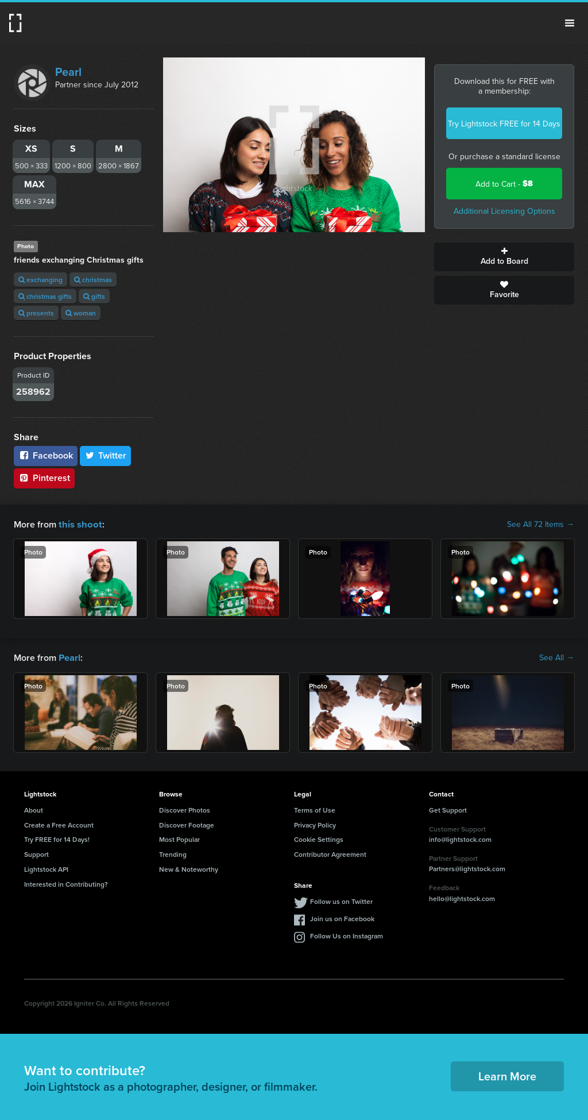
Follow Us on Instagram (346, 935)
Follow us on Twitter (341, 900)
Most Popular (179, 838)
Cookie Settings (318, 838)
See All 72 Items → (540, 524)
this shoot (79, 523)
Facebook (45, 455)
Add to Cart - (504, 184)
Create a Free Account (59, 824)
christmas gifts (45, 296)
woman (80, 313)
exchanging (40, 279)
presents (36, 313)
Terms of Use (314, 809)
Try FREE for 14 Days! (57, 838)
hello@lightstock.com (462, 897)
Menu (569, 23)
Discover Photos (184, 809)
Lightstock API (46, 868)
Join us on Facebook (342, 917)
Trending (173, 853)
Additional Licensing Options (504, 211)
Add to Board (504, 257)
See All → (556, 657)
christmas (93, 279)
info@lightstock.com (460, 838)
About (33, 809)
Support (36, 853)
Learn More (507, 1075)
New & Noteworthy (188, 868)
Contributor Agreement (330, 853)
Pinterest (44, 477)
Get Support (448, 809)
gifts (94, 296)
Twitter (105, 455)
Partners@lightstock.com (467, 867)
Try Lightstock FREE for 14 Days (504, 123)
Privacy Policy (315, 824)
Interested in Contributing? (66, 883)
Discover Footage (186, 824)
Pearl (68, 71)
